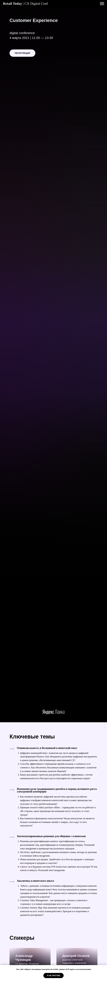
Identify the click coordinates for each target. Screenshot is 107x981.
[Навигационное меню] (102, 3)
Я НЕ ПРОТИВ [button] (53, 975)
